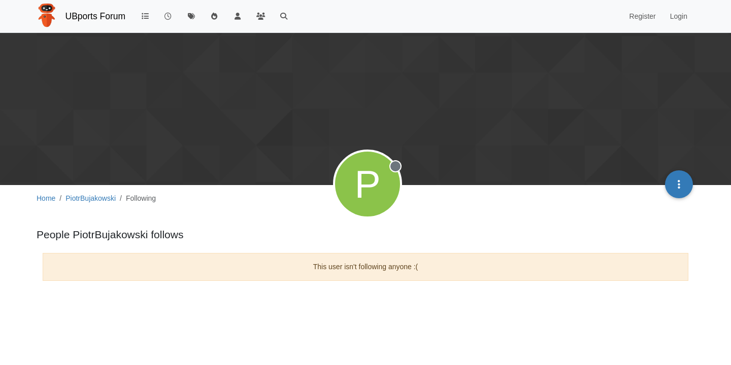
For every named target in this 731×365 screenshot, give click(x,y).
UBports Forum (95, 16)
